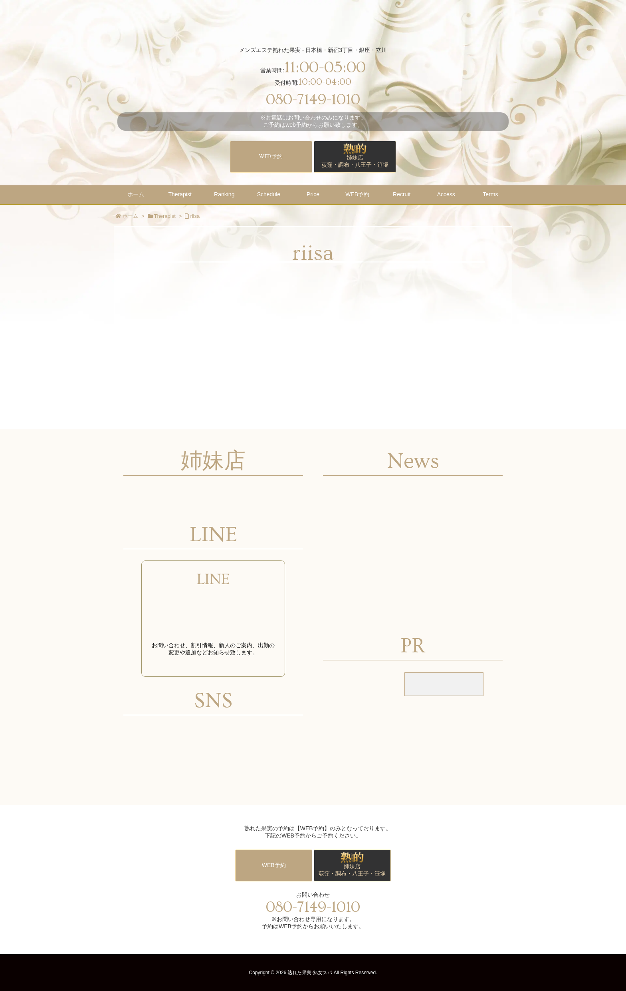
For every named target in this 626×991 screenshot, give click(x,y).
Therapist (165, 216)
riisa (195, 216)
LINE (213, 579)
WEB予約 (271, 157)
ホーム (130, 216)
